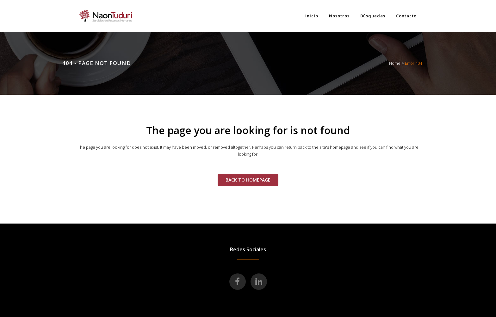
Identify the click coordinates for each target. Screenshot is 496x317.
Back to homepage (248, 180)
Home (394, 63)
